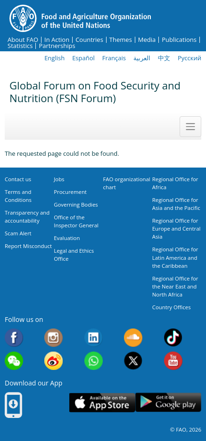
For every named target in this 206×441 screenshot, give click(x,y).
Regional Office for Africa (175, 183)
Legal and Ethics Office (74, 254)
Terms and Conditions (18, 195)
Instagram (53, 338)
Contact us (18, 179)
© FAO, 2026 (185, 429)
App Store (102, 402)
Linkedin (93, 338)
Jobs (59, 179)
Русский (189, 58)
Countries (89, 40)
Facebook (14, 338)
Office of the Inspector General (76, 221)
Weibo (53, 361)
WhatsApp (93, 361)
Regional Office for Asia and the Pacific (176, 203)
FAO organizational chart (126, 183)
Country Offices (171, 307)
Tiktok (173, 338)
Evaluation (67, 237)
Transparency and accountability (27, 216)
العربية (141, 58)
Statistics (20, 46)
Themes (120, 40)
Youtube (173, 361)
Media (147, 40)
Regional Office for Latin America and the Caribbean (175, 257)
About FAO (23, 40)
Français (114, 58)
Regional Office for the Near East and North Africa (175, 286)
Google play (168, 402)
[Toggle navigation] (190, 126)
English (54, 58)
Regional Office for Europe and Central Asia (176, 228)
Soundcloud (133, 338)
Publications (179, 40)
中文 (164, 58)
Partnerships (57, 46)
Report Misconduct (28, 245)
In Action (56, 40)
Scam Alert (18, 233)
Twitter (133, 361)
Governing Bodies (76, 204)
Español (83, 58)
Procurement (70, 191)
